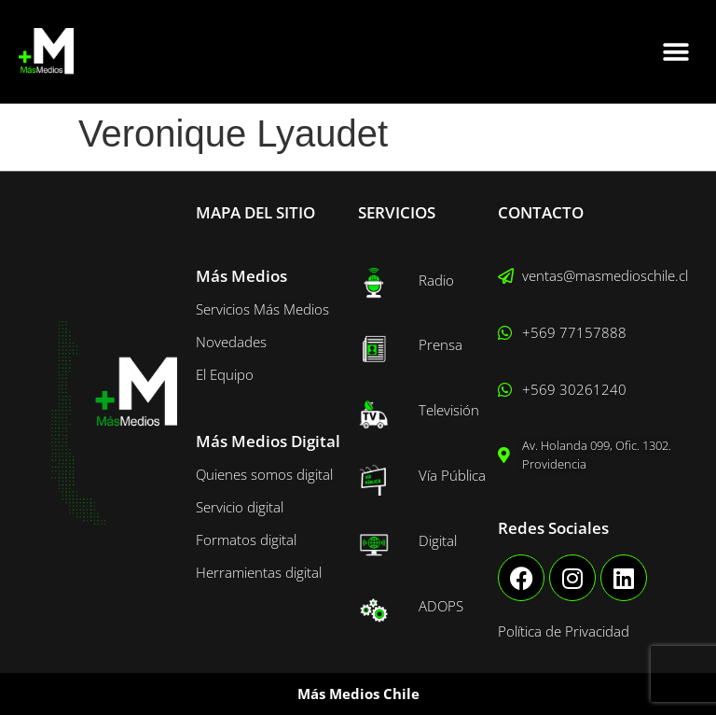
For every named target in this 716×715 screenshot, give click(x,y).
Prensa (440, 344)
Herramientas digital (259, 572)
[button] (676, 52)
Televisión (449, 409)
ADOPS (441, 605)
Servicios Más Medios (262, 309)
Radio (436, 280)
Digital (438, 540)
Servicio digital (239, 507)
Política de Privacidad (563, 631)
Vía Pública (452, 475)
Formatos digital (246, 539)
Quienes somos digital (264, 474)
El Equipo (225, 374)
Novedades (231, 341)
